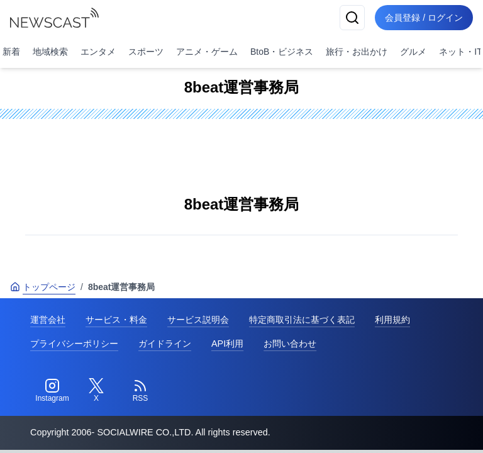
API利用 (227, 343)
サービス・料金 (116, 320)
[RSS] (140, 391)
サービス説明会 (198, 320)
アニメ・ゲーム (207, 52)
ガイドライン (164, 343)
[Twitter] (96, 391)
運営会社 (47, 320)
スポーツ (146, 52)
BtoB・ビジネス (281, 52)
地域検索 (50, 52)
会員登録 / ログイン (424, 18)
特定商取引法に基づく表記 (302, 320)
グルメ (413, 52)
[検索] (352, 17)
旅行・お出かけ (356, 52)
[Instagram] (52, 391)
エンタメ (98, 52)
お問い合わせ (290, 343)
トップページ (42, 287)
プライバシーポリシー (74, 343)
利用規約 (392, 320)
